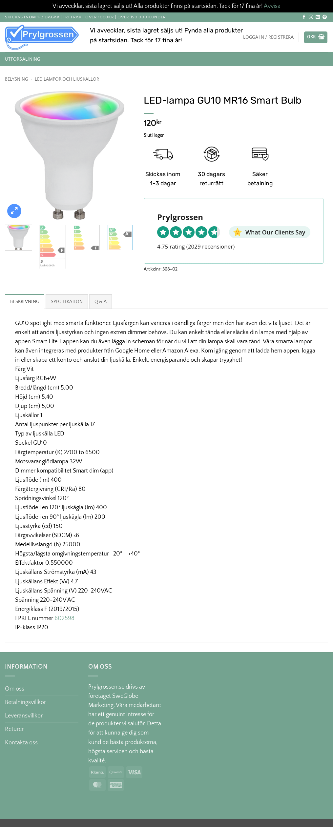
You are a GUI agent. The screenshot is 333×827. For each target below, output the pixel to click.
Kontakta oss (21, 742)
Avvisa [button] (272, 6)
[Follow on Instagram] (311, 17)
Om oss (14, 689)
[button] (315, 37)
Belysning (16, 79)
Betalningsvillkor (25, 702)
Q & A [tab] (100, 301)
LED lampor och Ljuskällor (67, 79)
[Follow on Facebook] (304, 17)
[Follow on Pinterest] (325, 17)
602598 (64, 618)
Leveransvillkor (24, 716)
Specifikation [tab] (67, 301)
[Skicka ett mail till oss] (318, 17)
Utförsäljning (22, 59)
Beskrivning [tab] (24, 301)
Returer (14, 729)
